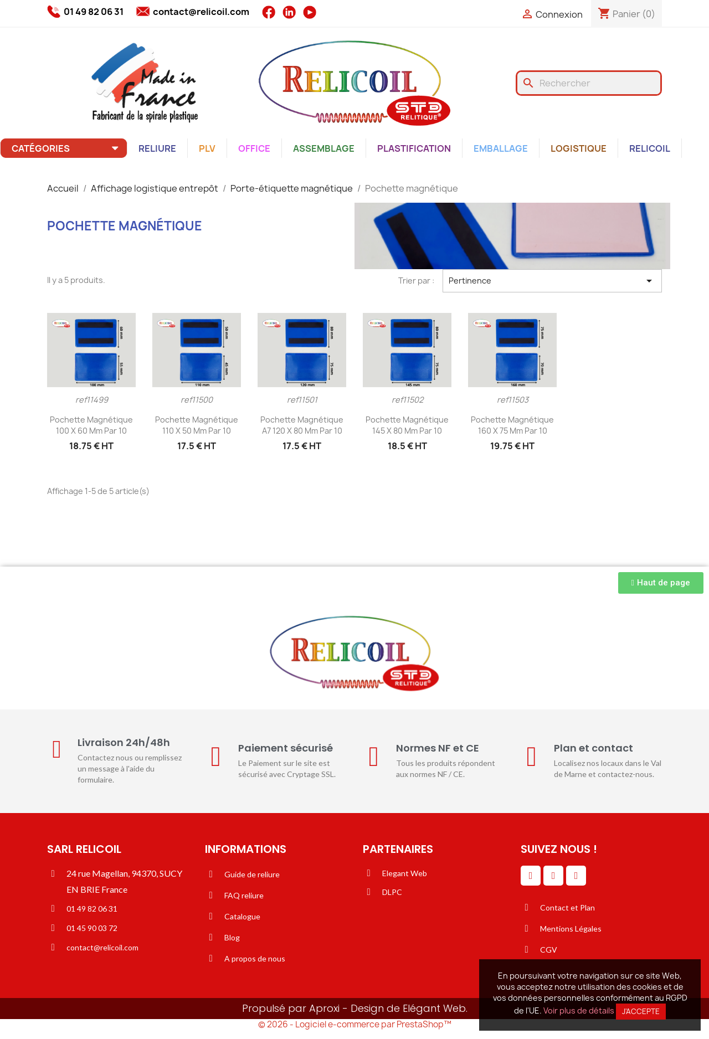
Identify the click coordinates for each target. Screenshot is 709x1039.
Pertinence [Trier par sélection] (552, 280)
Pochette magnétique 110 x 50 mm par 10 (196, 425)
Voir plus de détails (578, 1010)
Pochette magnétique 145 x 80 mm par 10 (407, 425)
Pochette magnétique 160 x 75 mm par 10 (512, 425)
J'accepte (641, 1011)
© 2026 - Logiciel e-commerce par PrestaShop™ (354, 1024)
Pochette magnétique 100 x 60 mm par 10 (91, 425)
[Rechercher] (588, 83)
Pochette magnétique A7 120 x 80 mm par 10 (301, 425)
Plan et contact (593, 748)
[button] (660, 583)
